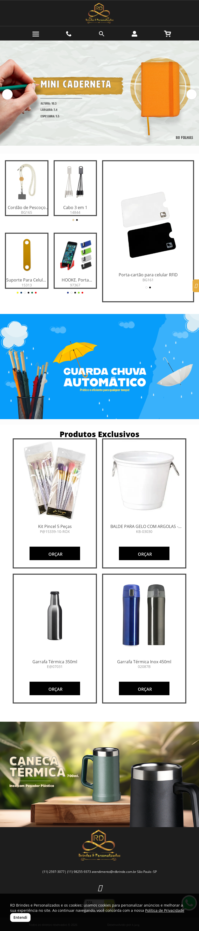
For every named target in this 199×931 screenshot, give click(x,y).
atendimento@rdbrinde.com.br (114, 871)
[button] (7, 94)
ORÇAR (54, 554)
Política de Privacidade (164, 910)
